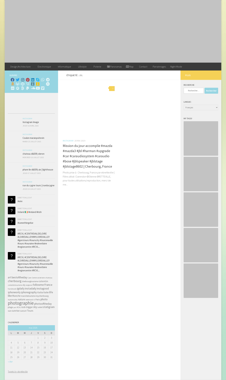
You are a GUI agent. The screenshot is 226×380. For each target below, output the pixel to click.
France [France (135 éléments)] (48, 284)
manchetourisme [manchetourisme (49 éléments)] (28, 296)
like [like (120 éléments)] (10, 295)
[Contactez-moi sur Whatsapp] (43, 80)
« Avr (10, 361)
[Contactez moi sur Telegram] (48, 80)
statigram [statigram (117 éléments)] (49, 307)
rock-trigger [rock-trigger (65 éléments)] (27, 307)
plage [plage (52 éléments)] (10, 307)
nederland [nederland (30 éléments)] (29, 300)
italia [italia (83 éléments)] (40, 292)
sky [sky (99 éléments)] (35, 307)
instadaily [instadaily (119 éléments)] (30, 288)
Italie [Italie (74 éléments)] (46, 292)
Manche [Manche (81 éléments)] (16, 295)
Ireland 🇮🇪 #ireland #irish (30, 212)
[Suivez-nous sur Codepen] (22, 84)
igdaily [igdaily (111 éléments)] (20, 288)
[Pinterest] (28, 80)
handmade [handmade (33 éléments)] (12, 289)
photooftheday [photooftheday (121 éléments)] (43, 303)
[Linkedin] (33, 80)
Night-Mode (176, 66)
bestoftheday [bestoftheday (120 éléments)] (19, 277)
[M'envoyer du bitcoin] (22, 88)
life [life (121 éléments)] (51, 292)
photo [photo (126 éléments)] (44, 299)
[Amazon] (12, 84)
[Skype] (38, 80)
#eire (20, 201)
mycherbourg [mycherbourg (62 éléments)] (42, 295)
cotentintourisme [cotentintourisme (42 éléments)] (15, 285)
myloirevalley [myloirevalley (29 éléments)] (12, 300)
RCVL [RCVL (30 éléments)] (19, 307)
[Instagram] (22, 80)
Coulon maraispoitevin (33, 137)
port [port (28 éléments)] (14, 307)
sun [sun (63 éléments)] (9, 310)
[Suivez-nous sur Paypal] (28, 88)
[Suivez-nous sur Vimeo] (43, 88)
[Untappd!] (38, 84)
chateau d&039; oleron (33, 153)
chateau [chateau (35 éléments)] (48, 277)
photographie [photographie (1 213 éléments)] (21, 303)
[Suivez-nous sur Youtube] (38, 88)
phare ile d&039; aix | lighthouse (38, 169)
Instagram (68, 140)
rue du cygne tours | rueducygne (38, 185)
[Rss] (43, 84)
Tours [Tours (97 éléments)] (30, 310)
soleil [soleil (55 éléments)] (40, 307)
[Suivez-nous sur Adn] (48, 84)
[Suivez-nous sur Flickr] (12, 88)
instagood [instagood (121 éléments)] (43, 288)
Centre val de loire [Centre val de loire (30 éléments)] (38, 278)
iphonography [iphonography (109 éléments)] (29, 292)
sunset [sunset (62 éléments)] (23, 310)
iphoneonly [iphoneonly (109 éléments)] (14, 292)
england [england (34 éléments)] (29, 285)
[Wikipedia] (28, 84)
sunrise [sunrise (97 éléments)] (16, 310)
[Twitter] (17, 80)
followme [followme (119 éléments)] (38, 284)
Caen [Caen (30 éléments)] (29, 278)
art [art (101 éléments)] (9, 277)
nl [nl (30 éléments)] (34, 300)
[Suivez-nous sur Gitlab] (17, 84)
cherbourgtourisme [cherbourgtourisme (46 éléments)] (30, 281)
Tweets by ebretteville (18, 371)
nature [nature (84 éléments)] (21, 299)
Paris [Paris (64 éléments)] (37, 299)
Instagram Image (31, 122)
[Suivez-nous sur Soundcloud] (33, 88)
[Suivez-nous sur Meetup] (17, 88)
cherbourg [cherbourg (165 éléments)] (14, 281)
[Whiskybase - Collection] (33, 84)
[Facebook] (12, 80)
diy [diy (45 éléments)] (24, 285)
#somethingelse (25, 222)
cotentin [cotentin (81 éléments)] (43, 281)
